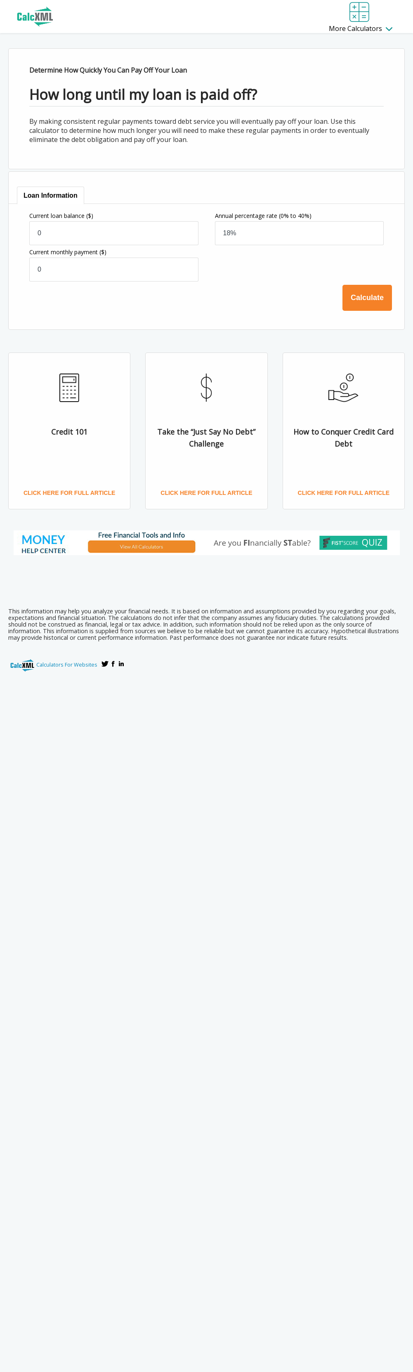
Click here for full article (69, 493)
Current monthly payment (67, 252)
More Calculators (360, 28)
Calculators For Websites (66, 664)
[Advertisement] (207, 578)
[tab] (50, 195)
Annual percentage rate (263, 216)
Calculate (367, 297)
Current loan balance (61, 216)
